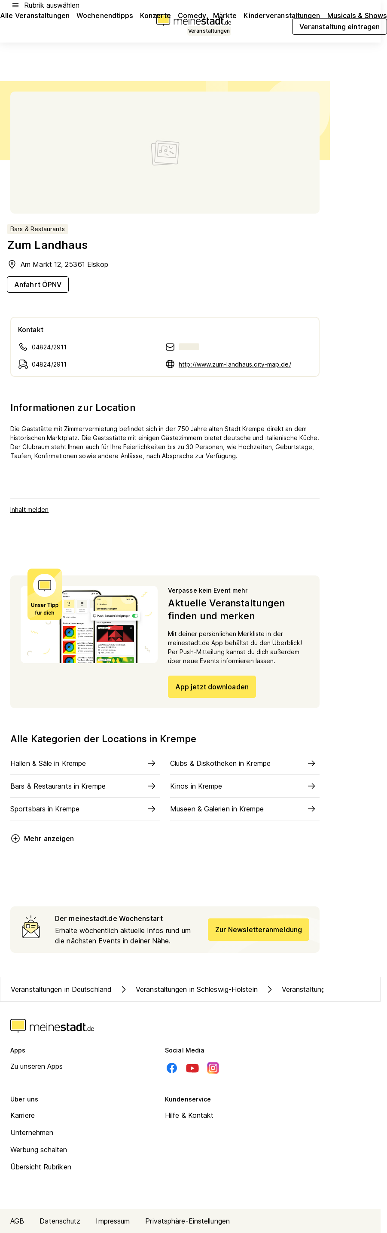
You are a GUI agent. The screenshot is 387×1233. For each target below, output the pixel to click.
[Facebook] (172, 1068)
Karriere (22, 1115)
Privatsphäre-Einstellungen (187, 1221)
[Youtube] (192, 1068)
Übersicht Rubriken (40, 1167)
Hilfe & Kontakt (189, 1115)
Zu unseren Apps (36, 1066)
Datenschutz (60, 1221)
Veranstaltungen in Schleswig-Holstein (188, 989)
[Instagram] (213, 1068)
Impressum (113, 1221)
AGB (17, 1221)
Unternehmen (31, 1132)
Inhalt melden (29, 509)
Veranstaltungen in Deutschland (61, 989)
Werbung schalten (38, 1149)
